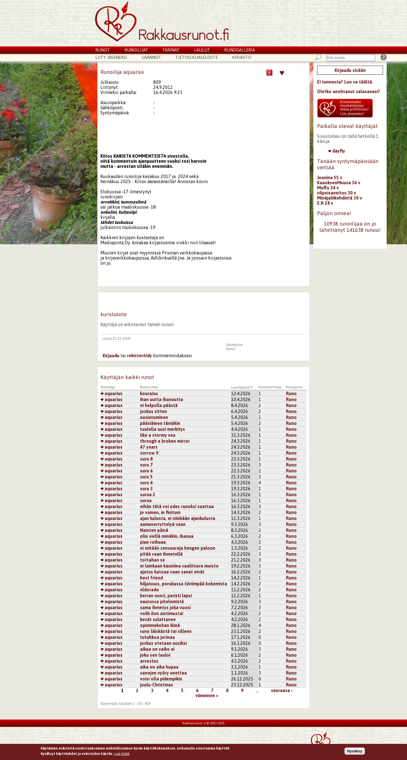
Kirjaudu (111, 355)
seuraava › (281, 690)
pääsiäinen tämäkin (160, 423)
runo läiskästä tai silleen (165, 631)
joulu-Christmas (156, 684)
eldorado (149, 589)
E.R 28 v (325, 202)
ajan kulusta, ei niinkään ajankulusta (177, 518)
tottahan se (152, 559)
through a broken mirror (165, 441)
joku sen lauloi (155, 655)
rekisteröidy (139, 355)
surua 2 (147, 494)
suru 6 (146, 470)
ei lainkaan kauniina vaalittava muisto (179, 565)
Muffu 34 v (328, 187)
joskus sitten (153, 411)
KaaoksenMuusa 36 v (338, 182)
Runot (102, 50)
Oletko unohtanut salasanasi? (348, 91)
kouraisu (149, 393)
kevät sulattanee (158, 619)
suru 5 (146, 476)
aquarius (111, 393)
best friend (151, 577)
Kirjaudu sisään (350, 70)
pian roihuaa (153, 542)
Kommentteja (270, 387)
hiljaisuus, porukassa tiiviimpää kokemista (183, 583)
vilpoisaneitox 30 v (336, 192)
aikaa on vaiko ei (157, 649)
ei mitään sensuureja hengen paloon (177, 548)
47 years (149, 446)
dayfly (336, 150)
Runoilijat (136, 50)
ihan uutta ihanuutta (161, 399)
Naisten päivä (154, 530)
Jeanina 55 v (329, 177)
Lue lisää (121, 754)
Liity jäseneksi (111, 57)
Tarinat (171, 50)
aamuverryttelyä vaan (163, 524)
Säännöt (151, 57)
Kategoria (294, 387)
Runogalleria (239, 50)
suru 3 (146, 488)
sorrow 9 (149, 452)
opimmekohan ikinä (160, 625)
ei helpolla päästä (159, 405)
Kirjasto (241, 57)
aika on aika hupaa (159, 666)
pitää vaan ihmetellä (161, 553)
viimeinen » (206, 695)
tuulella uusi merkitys (162, 429)
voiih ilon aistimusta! (162, 613)
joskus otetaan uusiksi (163, 643)
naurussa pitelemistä (162, 601)
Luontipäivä (242, 387)
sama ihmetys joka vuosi (165, 607)
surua (146, 500)
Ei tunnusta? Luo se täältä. (345, 81)
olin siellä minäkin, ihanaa (166, 536)
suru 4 (146, 482)
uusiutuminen (154, 417)
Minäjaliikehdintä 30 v (339, 197)
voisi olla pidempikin (161, 678)
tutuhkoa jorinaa (157, 637)
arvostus (149, 660)
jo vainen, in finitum (160, 512)
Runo (230, 349)
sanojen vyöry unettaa (163, 672)
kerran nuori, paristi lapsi (166, 595)
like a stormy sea (157, 435)
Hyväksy (354, 751)
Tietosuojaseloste (196, 57)
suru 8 (146, 458)
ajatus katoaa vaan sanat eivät (172, 571)
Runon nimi (149, 387)
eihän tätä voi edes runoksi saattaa (177, 506)
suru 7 (146, 464)
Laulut (202, 50)
